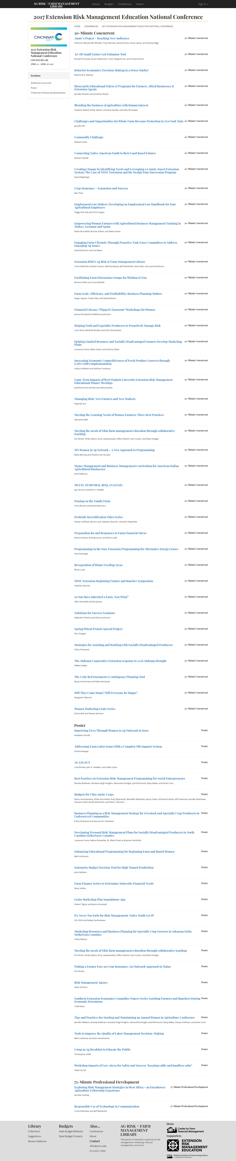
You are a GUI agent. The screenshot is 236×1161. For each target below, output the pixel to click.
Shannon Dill (80, 42)
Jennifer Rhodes (94, 42)
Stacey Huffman (82, 521)
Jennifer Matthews (197, 799)
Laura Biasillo (98, 282)
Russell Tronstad (82, 58)
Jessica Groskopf (82, 314)
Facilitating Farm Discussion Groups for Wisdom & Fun (110, 278)
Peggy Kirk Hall (81, 212)
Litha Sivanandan (113, 330)
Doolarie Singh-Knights (102, 783)
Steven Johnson (103, 617)
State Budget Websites (71, 1131)
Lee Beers (97, 250)
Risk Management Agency (91, 982)
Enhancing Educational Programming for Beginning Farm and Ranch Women (124, 851)
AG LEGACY (82, 762)
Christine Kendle (110, 110)
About (93, 1136)
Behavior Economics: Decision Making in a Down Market (111, 70)
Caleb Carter (111, 767)
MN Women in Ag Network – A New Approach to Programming (114, 450)
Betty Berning (80, 454)
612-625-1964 (97, 1150)
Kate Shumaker (130, 110)
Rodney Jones (95, 537)
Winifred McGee (92, 330)
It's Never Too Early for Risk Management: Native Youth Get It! (114, 915)
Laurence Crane (81, 349)
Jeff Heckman (181, 799)
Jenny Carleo (152, 799)
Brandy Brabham (82, 783)
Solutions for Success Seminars (94, 613)
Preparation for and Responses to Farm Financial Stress (110, 533)
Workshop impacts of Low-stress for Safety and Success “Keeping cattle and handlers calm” (133, 1065)
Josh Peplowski (130, 521)
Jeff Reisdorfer (126, 266)
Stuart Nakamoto (99, 58)
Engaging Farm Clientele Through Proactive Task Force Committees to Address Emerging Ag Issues (125, 244)
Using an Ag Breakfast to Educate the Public (102, 1049)
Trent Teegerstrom (117, 58)
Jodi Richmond (81, 387)
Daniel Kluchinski (96, 802)
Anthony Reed (112, 349)
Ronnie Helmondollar (103, 387)
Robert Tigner (80, 904)
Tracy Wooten (109, 42)
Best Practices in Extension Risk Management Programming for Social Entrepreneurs (129, 778)
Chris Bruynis (80, 505)
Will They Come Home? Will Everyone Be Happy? (106, 693)
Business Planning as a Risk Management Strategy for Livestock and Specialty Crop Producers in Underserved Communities (136, 814)
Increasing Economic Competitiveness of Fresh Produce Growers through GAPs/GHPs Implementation (122, 362)
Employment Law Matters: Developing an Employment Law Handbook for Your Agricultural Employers (125, 205)
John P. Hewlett (97, 489)
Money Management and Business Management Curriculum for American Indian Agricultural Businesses (126, 467)
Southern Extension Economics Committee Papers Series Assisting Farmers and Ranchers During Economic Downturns (137, 1000)
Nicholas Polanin (166, 799)
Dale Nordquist (112, 266)
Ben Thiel (78, 193)
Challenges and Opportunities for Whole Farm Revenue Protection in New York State (129, 121)
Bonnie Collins (81, 282)
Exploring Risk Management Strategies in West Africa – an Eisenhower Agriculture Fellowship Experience (119, 1088)
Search (139, 4)
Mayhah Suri (80, 403)
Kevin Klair (139, 266)
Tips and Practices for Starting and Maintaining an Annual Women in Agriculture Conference (134, 1017)
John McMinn (80, 872)
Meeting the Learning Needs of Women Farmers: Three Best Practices (119, 415)
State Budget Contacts (71, 1136)
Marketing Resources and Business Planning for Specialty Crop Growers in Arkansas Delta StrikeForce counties (132, 933)
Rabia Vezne (114, 231)
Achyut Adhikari (81, 368)
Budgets (109, 4)
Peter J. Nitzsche (116, 802)
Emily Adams (96, 110)
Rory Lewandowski (107, 438)
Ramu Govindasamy (83, 799)
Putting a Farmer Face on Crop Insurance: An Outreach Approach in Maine (122, 966)
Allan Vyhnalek (81, 601)
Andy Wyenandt (118, 799)
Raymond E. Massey (83, 74)
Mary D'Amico (80, 987)
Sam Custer (135, 438)
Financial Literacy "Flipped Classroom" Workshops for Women (114, 310)
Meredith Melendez (136, 799)
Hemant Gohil (80, 802)
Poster (34, 87)
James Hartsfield (133, 840)
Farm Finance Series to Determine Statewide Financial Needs (114, 883)
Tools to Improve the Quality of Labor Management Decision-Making (119, 1033)
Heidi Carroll (80, 1070)
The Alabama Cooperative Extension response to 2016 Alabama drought (120, 661)
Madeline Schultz (82, 735)
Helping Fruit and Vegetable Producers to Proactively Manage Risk (117, 326)
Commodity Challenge (88, 137)
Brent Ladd (112, 537)
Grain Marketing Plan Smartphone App (99, 899)
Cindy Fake (93, 298)
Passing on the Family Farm (92, 501)
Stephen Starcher (110, 521)
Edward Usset (80, 141)
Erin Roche (79, 971)
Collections (34, 1131)
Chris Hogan (98, 212)
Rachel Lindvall (81, 157)
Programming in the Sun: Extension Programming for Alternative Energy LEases (126, 549)
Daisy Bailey (152, 783)
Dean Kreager (152, 438)
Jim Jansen (97, 601)
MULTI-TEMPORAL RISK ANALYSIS (98, 485)
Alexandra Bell (81, 419)
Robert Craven (97, 266)
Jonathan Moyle (101, 94)
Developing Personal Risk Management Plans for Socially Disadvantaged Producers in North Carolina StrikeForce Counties (134, 833)
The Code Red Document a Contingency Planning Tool (109, 677)
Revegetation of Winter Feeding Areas (98, 565)
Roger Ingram (80, 298)
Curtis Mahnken (81, 266)
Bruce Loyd (95, 521)
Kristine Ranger (81, 751)
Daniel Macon (109, 298)
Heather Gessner (82, 585)
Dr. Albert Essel (114, 840)
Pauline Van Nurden (101, 454)
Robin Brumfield (82, 231)
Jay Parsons (79, 489)
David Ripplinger (82, 177)
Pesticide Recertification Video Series (98, 517)
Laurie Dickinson (156, 266)
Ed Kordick (79, 713)
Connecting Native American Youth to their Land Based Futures (115, 153)
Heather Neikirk (81, 110)
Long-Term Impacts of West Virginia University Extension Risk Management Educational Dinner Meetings (123, 381)
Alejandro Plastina (82, 617)
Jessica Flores (123, 42)
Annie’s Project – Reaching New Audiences (101, 38)
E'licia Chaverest (81, 649)
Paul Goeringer (81, 553)
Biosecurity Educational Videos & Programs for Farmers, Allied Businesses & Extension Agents (124, 87)
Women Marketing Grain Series (94, 709)
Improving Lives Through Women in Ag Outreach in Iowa (111, 730)
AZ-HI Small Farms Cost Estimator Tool (100, 54)
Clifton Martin (123, 438)
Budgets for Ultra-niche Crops (94, 794)
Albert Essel (95, 349)
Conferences (124, 4)
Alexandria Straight (122, 783)
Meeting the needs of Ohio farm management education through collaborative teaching (124, 432)
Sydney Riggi (152, 42)
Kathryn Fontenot (102, 368)
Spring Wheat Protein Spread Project (98, 629)
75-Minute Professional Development (48, 92)
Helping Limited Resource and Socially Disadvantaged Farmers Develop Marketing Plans (128, 343)
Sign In (203, 4)
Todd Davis (79, 1006)
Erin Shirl (78, 920)
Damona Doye (81, 537)
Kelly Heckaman (102, 681)
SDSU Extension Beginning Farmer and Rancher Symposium (113, 581)
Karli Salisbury (80, 473)
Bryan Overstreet (82, 681)
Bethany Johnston (102, 314)
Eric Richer (79, 438)
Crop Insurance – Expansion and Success (101, 188)
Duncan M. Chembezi (104, 821)
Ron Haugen (80, 633)
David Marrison (81, 250)
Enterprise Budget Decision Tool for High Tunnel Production (114, 867)
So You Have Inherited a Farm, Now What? (101, 597)
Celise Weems (80, 939)
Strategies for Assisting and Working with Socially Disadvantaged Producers (123, 645)
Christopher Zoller (82, 1054)
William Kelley (80, 665)
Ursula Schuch (137, 58)
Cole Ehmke (79, 767)
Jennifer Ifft (79, 126)
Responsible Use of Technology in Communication (106, 1106)
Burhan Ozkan (97, 231)
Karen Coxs (168, 783)
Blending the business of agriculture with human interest (111, 105)
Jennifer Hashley (82, 1095)
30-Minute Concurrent (41, 82)
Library (96, 4)
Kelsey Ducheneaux (96, 920)
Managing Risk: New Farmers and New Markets (104, 399)
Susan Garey (136, 42)
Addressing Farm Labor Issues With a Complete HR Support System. (118, 746)
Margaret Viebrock (83, 697)
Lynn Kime (79, 330)
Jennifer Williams (82, 1022)
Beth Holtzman (81, 856)
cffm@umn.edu (98, 1146)
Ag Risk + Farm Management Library (56, 5)
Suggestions (34, 1136)
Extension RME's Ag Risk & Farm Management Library (109, 262)
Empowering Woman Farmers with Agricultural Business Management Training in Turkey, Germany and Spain (127, 225)
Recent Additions (37, 1141)
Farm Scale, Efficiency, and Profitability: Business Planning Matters (118, 294)
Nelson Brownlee (98, 840)
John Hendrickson (101, 1038)
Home (77, 26)
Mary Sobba (80, 888)
